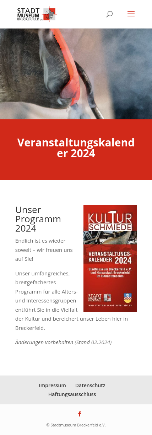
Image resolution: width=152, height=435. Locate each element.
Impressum (52, 385)
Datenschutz (90, 385)
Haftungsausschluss (72, 394)
